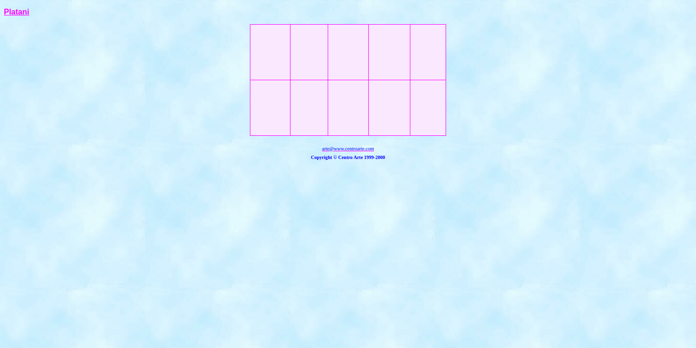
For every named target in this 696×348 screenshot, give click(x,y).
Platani (16, 12)
